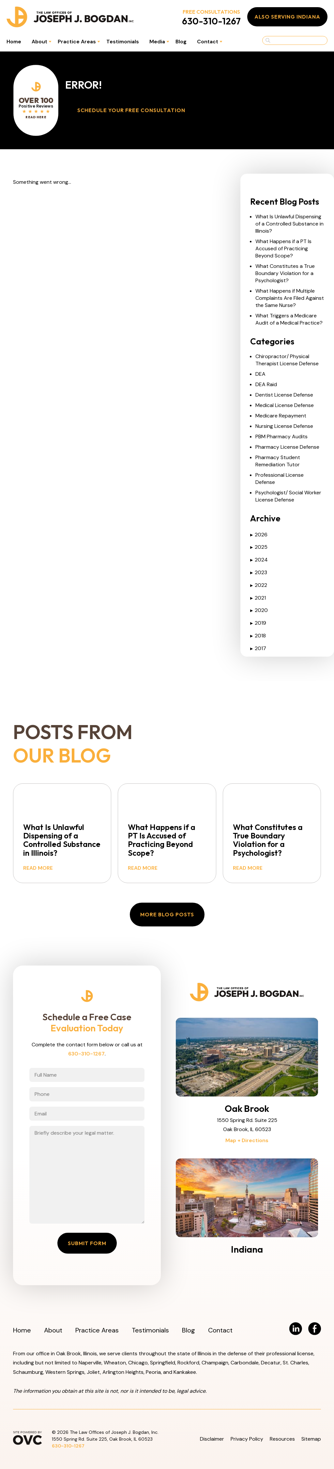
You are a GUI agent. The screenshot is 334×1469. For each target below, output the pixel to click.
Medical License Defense (284, 405)
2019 (258, 622)
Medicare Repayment (280, 415)
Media (157, 41)
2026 (258, 534)
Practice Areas (77, 41)
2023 (258, 572)
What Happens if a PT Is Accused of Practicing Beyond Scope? (283, 248)
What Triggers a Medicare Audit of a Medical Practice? (289, 319)
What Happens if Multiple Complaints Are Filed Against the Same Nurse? (289, 298)
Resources (282, 1438)
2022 (258, 585)
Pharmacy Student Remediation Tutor (277, 461)
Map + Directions (246, 1140)
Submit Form (87, 1243)
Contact (207, 41)
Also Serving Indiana (287, 16)
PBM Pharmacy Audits (281, 436)
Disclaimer (212, 1438)
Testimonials (122, 41)
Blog (181, 41)
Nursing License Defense (284, 426)
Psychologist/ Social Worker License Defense (288, 496)
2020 (259, 610)
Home (14, 41)
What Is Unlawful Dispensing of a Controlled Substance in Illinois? (289, 223)
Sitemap (311, 1438)
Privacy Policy (247, 1438)
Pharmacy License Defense (287, 447)
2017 (258, 648)
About (39, 41)
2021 (258, 597)
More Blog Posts (167, 914)
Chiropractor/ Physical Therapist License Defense (287, 360)
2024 (259, 559)
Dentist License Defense (284, 394)
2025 (258, 547)
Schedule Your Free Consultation (131, 110)
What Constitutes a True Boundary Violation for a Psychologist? (285, 273)
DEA (260, 374)
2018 (258, 635)
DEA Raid (266, 384)
